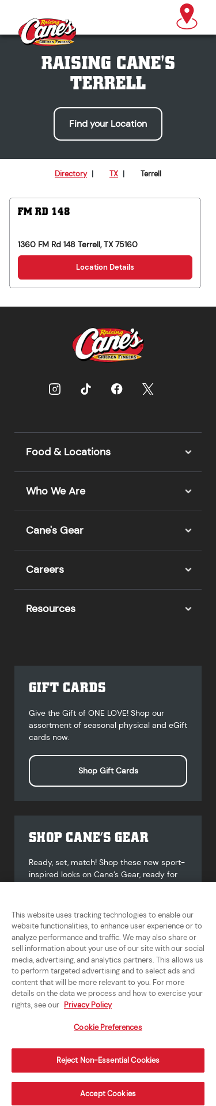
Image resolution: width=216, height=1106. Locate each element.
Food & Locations (68, 452)
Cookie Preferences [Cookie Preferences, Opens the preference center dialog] (108, 1035)
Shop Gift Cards (108, 770)
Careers (45, 569)
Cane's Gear (55, 530)
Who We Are (55, 491)
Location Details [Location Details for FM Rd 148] (105, 267)
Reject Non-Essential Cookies (108, 1068)
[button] (187, 17)
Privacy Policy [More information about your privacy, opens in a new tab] (88, 1012)
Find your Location (108, 124)
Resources (50, 609)
